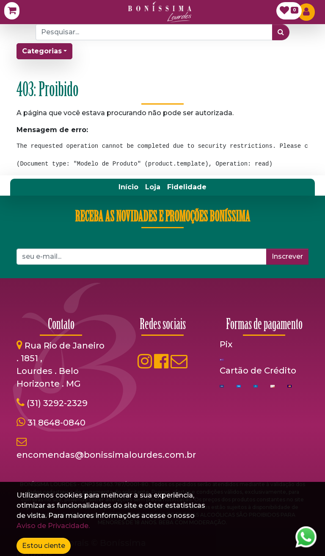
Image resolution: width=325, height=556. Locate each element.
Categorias (42, 51)
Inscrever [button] (287, 256)
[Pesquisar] (280, 32)
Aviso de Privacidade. (53, 526)
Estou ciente (43, 546)
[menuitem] (128, 187)
